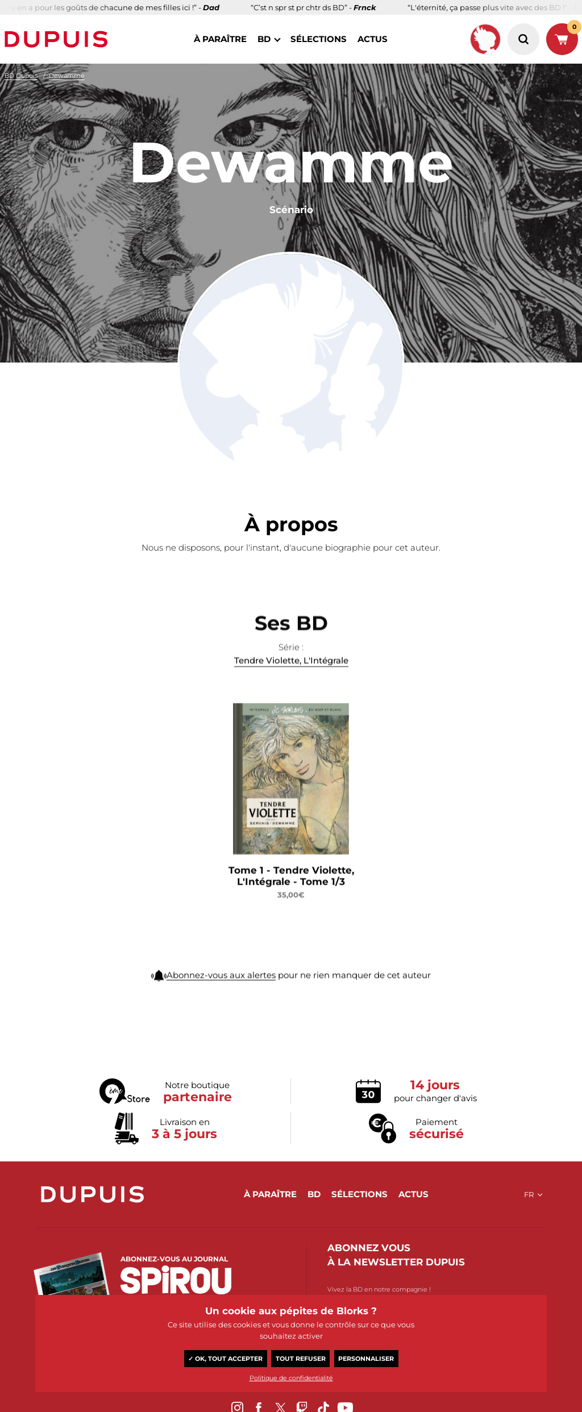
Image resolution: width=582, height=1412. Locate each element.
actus (372, 39)
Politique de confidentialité (291, 1378)
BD (264, 39)
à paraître (220, 39)
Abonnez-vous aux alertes (221, 983)
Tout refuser (301, 1359)
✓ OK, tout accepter (225, 1359)
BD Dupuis (21, 76)
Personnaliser (366, 1359)
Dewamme (67, 76)
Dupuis (59, 39)
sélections (318, 39)
